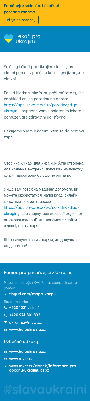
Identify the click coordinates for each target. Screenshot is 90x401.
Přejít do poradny (21, 20)
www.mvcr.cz (21, 358)
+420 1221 (18, 307)
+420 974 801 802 (24, 315)
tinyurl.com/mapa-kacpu (32, 293)
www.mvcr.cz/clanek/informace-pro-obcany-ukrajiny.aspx (43, 368)
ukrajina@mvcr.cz (25, 322)
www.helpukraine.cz (27, 329)
